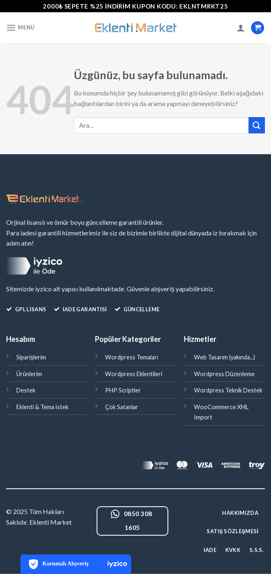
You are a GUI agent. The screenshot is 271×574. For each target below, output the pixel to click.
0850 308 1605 (131, 520)
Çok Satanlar (121, 406)
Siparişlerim (31, 357)
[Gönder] (257, 125)
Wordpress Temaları (131, 357)
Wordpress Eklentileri (133, 373)
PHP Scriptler (123, 390)
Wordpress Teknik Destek (228, 390)
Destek (25, 390)
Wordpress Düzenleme (224, 373)
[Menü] (20, 28)
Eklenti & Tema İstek (42, 406)
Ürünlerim (29, 373)
